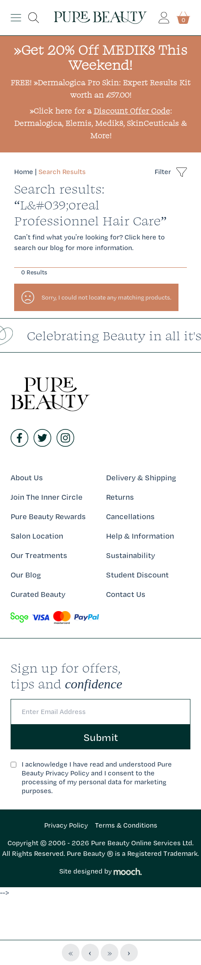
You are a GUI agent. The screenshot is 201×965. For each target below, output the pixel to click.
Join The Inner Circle (47, 497)
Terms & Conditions (126, 825)
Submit (100, 737)
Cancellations (130, 516)
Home (23, 171)
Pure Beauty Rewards (48, 516)
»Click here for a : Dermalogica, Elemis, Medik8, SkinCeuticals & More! (100, 123)
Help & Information (140, 536)
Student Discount (137, 575)
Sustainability (130, 555)
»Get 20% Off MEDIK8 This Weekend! (100, 57)
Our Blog (26, 575)
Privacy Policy (66, 825)
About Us (27, 477)
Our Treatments (39, 555)
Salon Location (37, 536)
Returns (120, 497)
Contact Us (125, 594)
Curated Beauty (38, 594)
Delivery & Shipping (141, 477)
